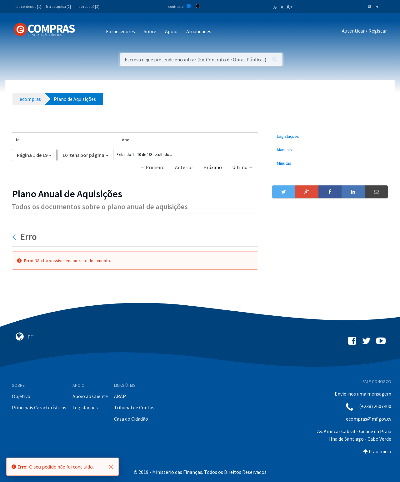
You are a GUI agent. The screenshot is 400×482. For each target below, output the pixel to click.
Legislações (85, 407)
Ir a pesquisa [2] (58, 6)
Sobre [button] (150, 31)
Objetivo (21, 396)
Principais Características (39, 407)
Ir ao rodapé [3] (87, 6)
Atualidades (198, 31)
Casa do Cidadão (131, 419)
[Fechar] (111, 467)
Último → (242, 167)
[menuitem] (330, 136)
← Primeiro (152, 167)
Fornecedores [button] (120, 31)
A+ (290, 6)
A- (275, 7)
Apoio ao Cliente (90, 396)
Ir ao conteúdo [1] (27, 6)
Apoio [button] (171, 31)
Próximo (212, 167)
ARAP (120, 396)
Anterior (184, 167)
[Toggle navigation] (84, 31)
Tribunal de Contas (134, 407)
